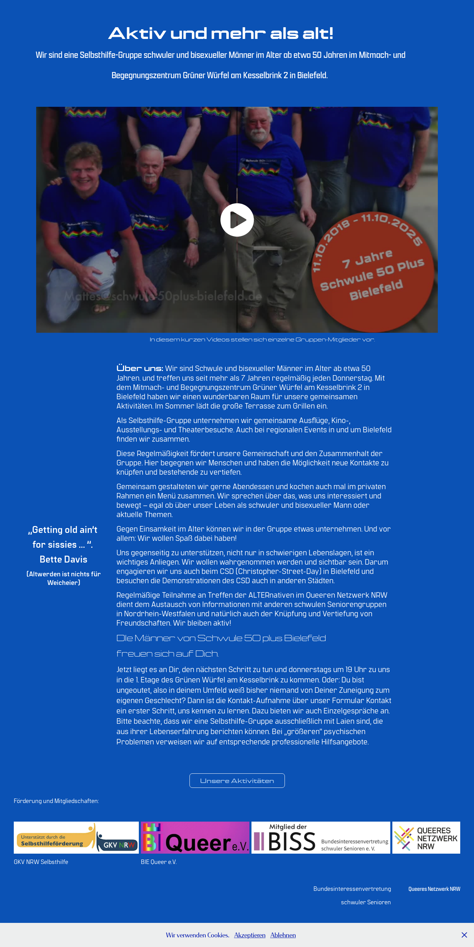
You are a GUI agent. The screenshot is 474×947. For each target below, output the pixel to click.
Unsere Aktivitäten (237, 780)
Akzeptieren (250, 935)
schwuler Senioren (366, 901)
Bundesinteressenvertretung (352, 888)
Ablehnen (283, 935)
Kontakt (378, 699)
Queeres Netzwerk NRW (434, 889)
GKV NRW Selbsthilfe (41, 861)
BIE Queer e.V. (159, 861)
